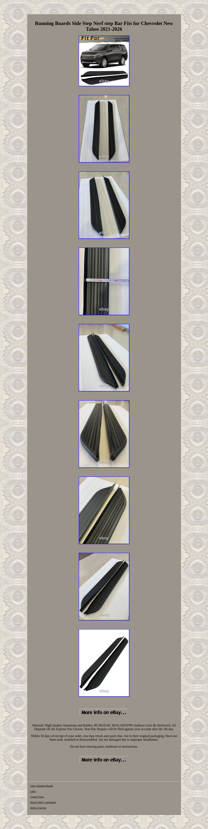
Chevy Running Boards (41, 785)
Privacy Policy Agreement (43, 802)
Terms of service (38, 807)
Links (33, 791)
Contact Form (36, 796)
